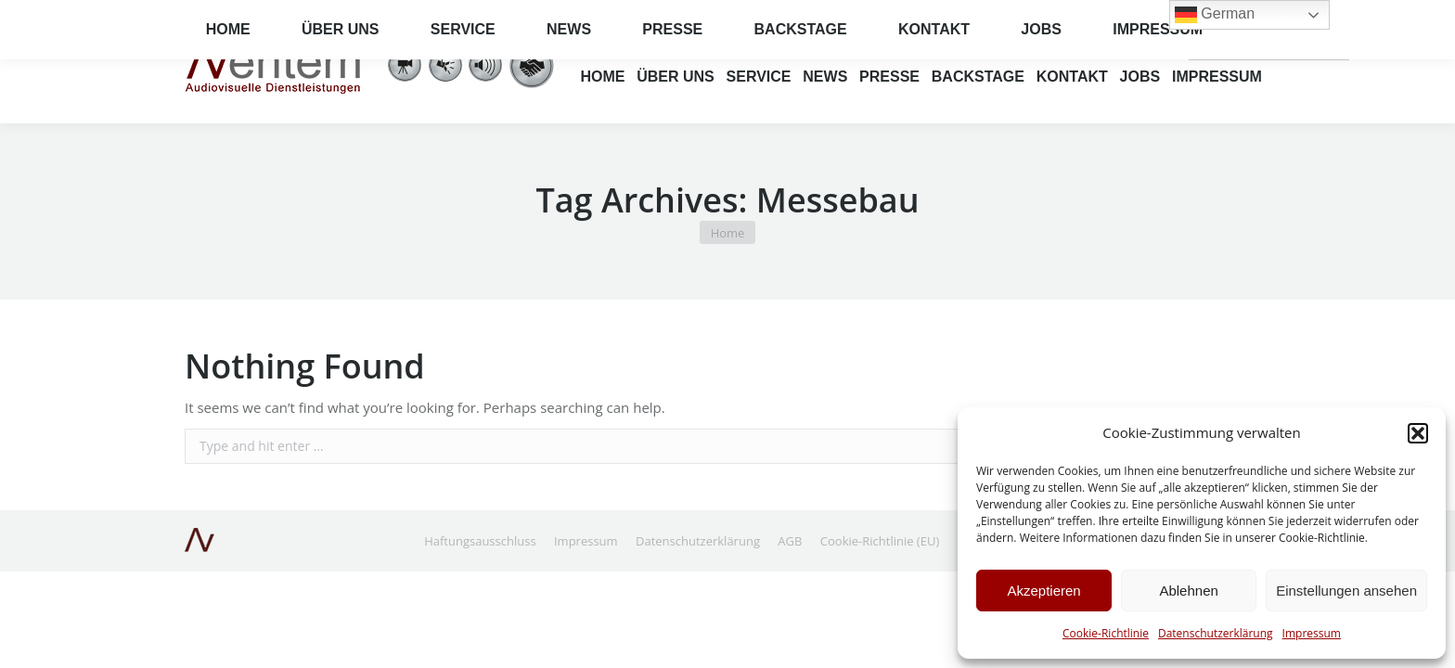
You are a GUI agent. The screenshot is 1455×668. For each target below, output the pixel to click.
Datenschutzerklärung (1215, 633)
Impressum (1311, 633)
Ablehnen (1188, 590)
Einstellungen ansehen (1346, 590)
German (1234, 45)
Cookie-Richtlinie (1105, 633)
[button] (1418, 433)
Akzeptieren (1043, 590)
